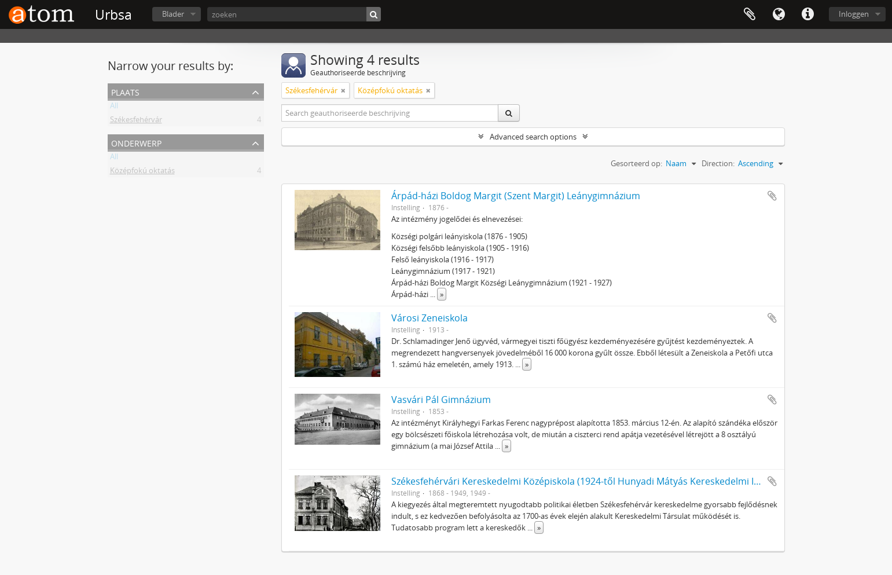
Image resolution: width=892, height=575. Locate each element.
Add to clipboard (772, 196)
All (114, 107)
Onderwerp (136, 142)
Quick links (807, 14)
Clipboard (749, 14)
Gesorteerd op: (636, 163)
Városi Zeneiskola (429, 318)
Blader (173, 14)
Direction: (718, 163)
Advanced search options (533, 136)
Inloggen (854, 14)
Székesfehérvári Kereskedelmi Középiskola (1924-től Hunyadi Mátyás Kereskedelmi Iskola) (585, 481)
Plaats (125, 91)
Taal (778, 14)
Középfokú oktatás (142, 172)
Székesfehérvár (136, 121)
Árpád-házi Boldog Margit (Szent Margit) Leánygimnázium (515, 195)
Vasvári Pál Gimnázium (441, 399)
